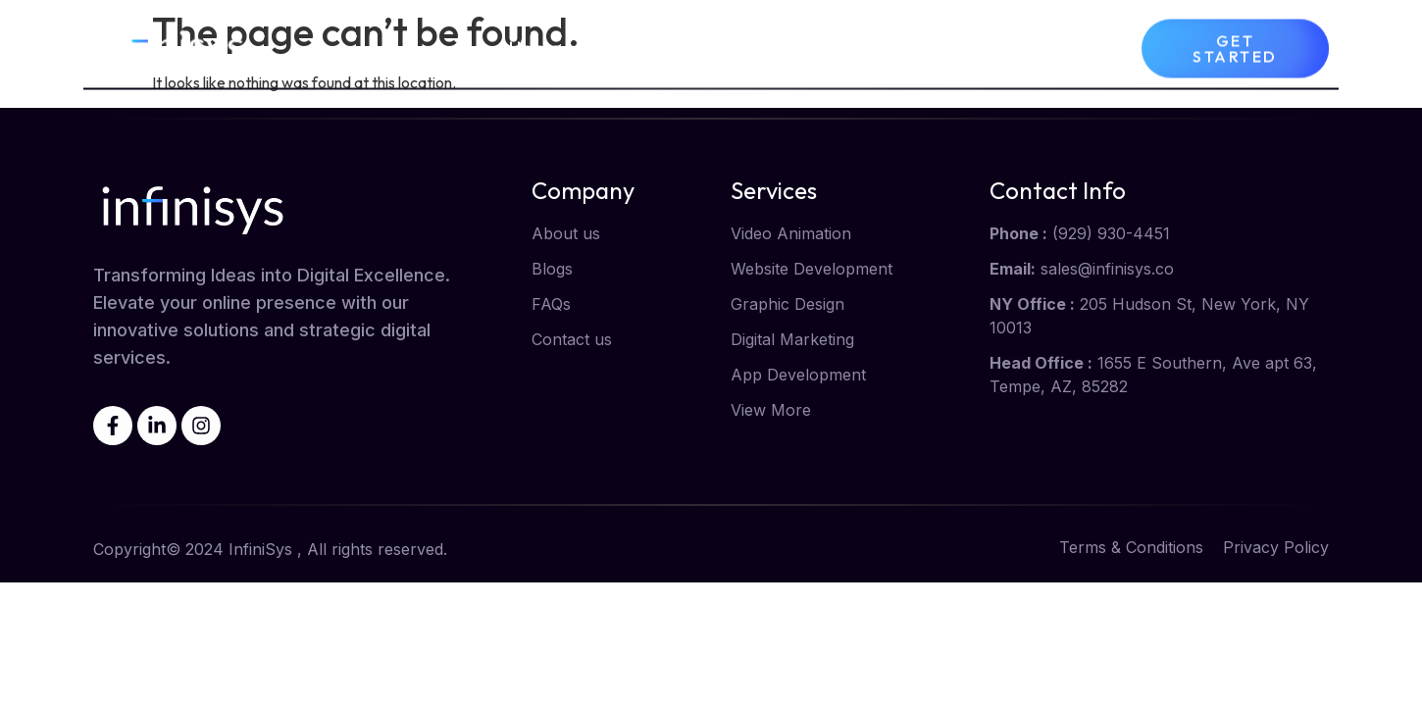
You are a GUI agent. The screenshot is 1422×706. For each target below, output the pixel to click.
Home (536, 45)
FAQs (1077, 45)
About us (636, 45)
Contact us (971, 45)
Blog (867, 45)
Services (763, 46)
